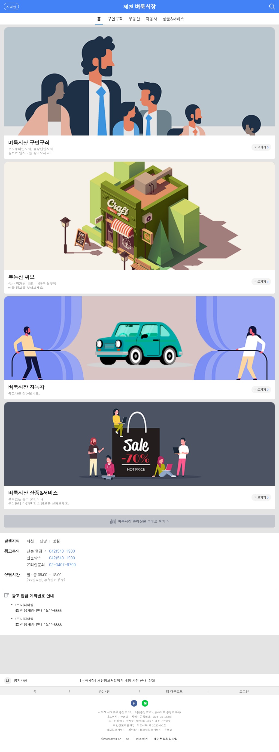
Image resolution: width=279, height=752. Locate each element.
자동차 (151, 18)
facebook (134, 703)
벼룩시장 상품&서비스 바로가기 (139, 455)
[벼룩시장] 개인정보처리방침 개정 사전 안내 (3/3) (117, 680)
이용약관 (142, 739)
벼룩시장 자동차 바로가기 (139, 347)
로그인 (244, 691)
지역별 (11, 6)
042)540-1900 (62, 551)
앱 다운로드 (174, 691)
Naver (145, 703)
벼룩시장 (145, 6)
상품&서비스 (173, 18)
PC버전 (104, 691)
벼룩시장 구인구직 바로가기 (139, 93)
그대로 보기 (141, 521)
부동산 (134, 18)
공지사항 (20, 680)
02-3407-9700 (62, 564)
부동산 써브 (139, 227)
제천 (128, 7)
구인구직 (115, 18)
